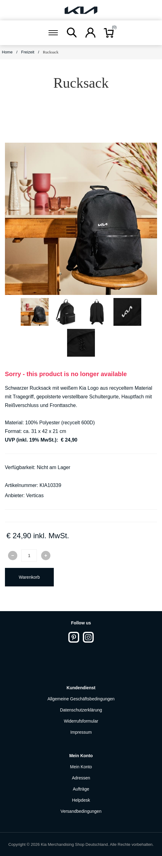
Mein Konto (81, 766)
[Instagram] (88, 637)
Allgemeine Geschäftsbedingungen (80, 698)
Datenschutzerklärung (81, 709)
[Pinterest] (73, 637)
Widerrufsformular (81, 721)
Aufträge (81, 789)
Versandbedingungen (81, 811)
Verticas (35, 495)
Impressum (81, 732)
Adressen (81, 777)
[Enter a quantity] (29, 555)
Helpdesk (81, 800)
